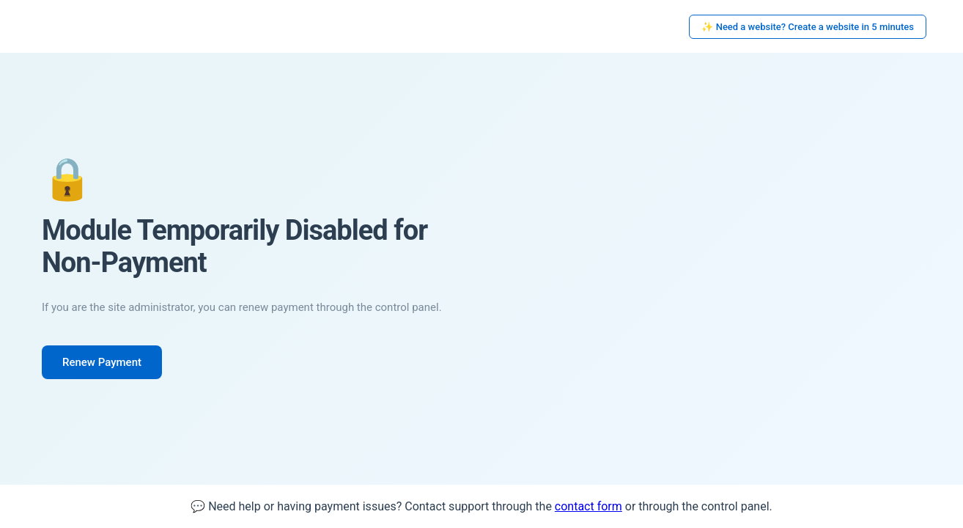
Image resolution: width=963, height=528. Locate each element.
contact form (588, 506)
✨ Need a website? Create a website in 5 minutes (807, 26)
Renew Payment (101, 362)
